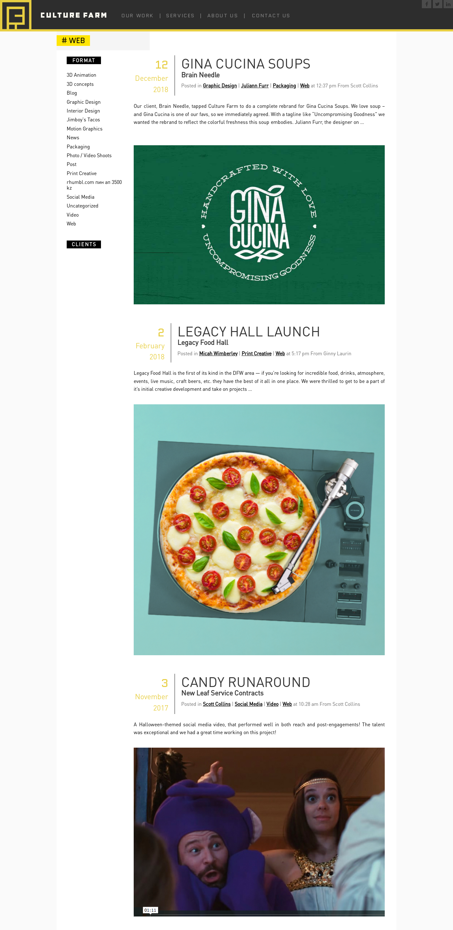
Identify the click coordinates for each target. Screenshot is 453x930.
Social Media (80, 196)
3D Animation (81, 74)
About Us (222, 15)
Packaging (78, 146)
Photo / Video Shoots (89, 155)
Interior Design (83, 110)
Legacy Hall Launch (248, 331)
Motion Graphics (85, 128)
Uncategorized (82, 205)
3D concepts (80, 83)
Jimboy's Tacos (83, 119)
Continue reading (296, 388)
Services (180, 15)
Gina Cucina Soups (245, 63)
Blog (72, 92)
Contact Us (271, 15)
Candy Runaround (245, 681)
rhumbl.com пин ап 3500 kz (94, 185)
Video (73, 214)
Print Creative (82, 173)
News (73, 137)
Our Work (137, 15)
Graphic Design (84, 101)
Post (71, 164)
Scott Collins (217, 703)
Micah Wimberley (218, 353)
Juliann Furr (255, 85)
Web (71, 223)
